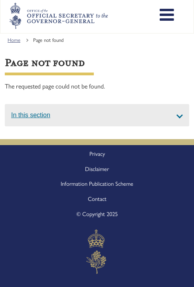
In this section (30, 115)
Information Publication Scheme (97, 183)
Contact (97, 198)
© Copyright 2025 (97, 214)
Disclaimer (97, 169)
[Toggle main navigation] (167, 16)
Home (14, 40)
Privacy (97, 153)
